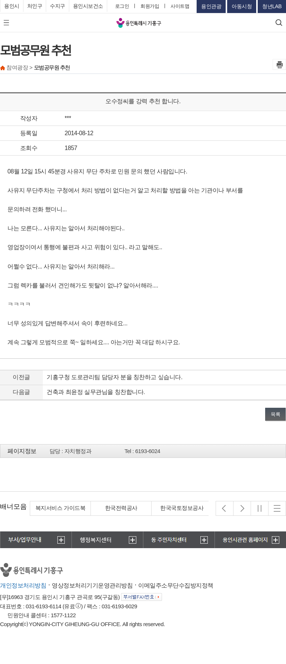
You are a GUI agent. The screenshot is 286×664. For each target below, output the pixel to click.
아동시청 (242, 6)
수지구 (57, 6)
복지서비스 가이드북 (121, 508)
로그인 (122, 6)
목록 (275, 414)
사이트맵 (180, 6)
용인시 (11, 6)
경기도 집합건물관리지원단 (60, 512)
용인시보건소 (88, 6)
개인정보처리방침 (23, 585)
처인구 (34, 6)
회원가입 (149, 6)
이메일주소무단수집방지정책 (175, 585)
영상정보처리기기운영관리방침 (92, 585)
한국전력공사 (181, 508)
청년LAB (272, 6)
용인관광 (211, 6)
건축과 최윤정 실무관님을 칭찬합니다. (96, 392)
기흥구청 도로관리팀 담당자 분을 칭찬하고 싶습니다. (114, 377)
